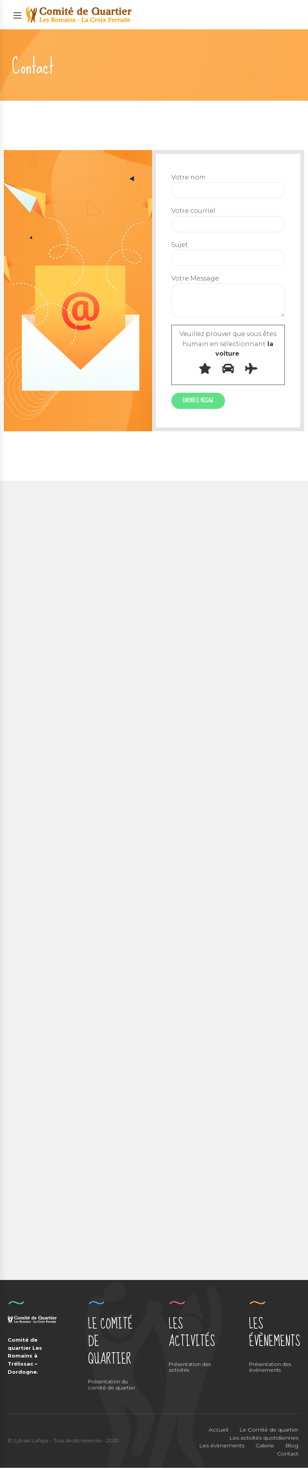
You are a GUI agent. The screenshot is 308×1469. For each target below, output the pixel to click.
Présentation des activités (190, 1368)
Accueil (218, 1430)
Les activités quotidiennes (263, 1438)
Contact (287, 1454)
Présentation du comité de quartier (111, 1386)
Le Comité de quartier (268, 1430)
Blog (291, 1446)
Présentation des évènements (270, 1368)
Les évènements (221, 1446)
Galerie (265, 1446)
